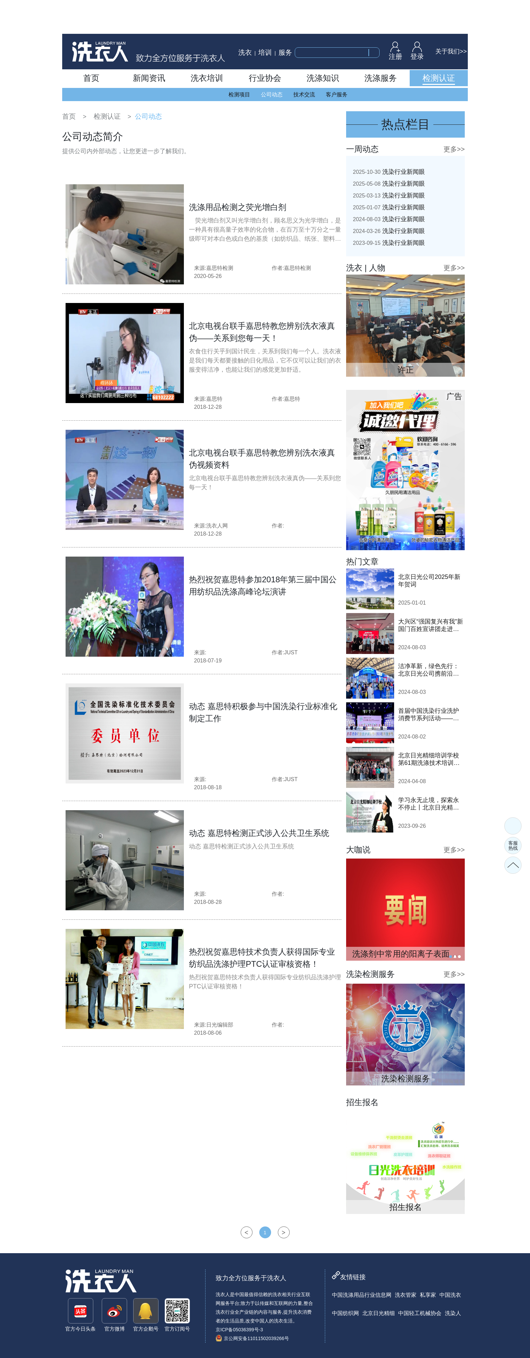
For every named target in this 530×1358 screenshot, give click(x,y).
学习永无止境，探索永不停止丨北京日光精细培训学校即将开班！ (428, 804)
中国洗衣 (450, 1295)
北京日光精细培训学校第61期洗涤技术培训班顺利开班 (429, 759)
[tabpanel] (405, 910)
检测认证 (107, 116)
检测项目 (239, 94)
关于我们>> (451, 51)
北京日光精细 (378, 1313)
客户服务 (336, 94)
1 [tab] (450, 956)
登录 (417, 51)
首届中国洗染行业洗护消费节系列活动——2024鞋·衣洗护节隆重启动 (430, 714)
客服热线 (513, 845)
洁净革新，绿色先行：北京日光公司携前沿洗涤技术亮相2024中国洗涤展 (429, 670)
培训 (265, 52)
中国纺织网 (345, 1313)
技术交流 (304, 94)
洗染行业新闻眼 (389, 171)
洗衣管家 (405, 1295)
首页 (69, 116)
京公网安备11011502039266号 (252, 1338)
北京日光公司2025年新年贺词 (429, 580)
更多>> (454, 149)
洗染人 (453, 1313)
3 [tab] (459, 956)
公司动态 (272, 94)
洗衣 (245, 52)
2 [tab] (455, 956)
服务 (285, 52)
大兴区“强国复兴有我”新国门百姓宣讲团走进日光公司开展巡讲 (430, 625)
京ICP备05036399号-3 (239, 1329)
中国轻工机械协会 (419, 1313)
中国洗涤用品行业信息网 (361, 1295)
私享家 (428, 1295)
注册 (395, 51)
